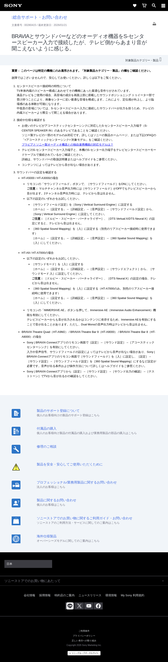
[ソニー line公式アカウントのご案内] (69, 605)
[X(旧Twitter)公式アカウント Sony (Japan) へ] (79, 605)
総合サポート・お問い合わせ (39, 17)
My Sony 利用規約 (132, 595)
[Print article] (154, 25)
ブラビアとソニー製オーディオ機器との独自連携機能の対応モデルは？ (67, 144)
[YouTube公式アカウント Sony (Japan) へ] (88, 605)
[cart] (144, 5)
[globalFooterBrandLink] (84, 653)
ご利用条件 (84, 630)
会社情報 (29, 595)
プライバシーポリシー (84, 635)
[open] (154, 5)
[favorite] (134, 5)
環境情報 (111, 595)
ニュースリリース (90, 595)
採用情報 (45, 595)
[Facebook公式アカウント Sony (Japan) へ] (98, 605)
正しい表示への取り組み (84, 640)
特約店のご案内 (65, 595)
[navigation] (163, 5)
